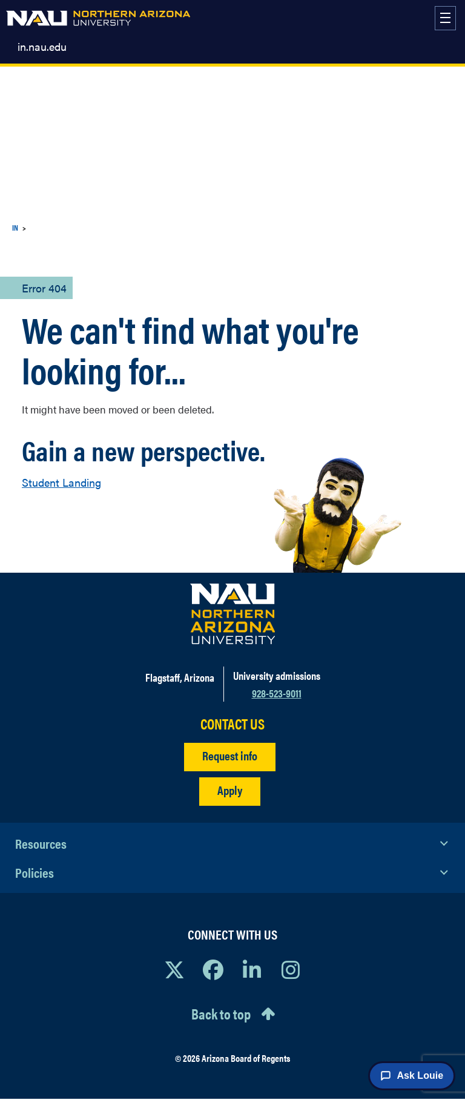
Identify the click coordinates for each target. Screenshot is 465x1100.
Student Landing (61, 482)
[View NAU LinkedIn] (252, 969)
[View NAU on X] (174, 969)
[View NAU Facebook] (213, 969)
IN (15, 227)
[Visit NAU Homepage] (232, 614)
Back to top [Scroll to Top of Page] (221, 1013)
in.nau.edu (42, 46)
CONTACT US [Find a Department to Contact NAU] (232, 724)
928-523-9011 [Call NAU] (277, 692)
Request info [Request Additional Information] (229, 755)
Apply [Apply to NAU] (229, 790)
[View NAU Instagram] (291, 969)
